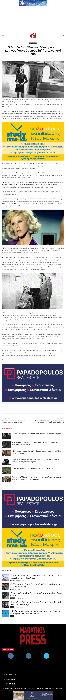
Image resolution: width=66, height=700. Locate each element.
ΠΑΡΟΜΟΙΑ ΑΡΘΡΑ (7, 428)
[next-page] (6, 486)
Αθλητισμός (13, 589)
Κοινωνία (13, 580)
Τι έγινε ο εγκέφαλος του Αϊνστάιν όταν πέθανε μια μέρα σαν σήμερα (36, 434)
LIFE (30, 43)
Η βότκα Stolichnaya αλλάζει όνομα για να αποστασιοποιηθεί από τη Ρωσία (14, 422)
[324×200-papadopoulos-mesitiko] (33, 383)
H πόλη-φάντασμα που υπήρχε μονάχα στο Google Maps (32, 468)
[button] (33, 3)
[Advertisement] (33, 19)
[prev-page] (3, 486)
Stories (34, 43)
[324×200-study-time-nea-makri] (33, 141)
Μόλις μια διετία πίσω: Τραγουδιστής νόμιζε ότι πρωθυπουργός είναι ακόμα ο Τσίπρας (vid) (49, 422)
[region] (33, 3)
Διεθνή (12, 607)
